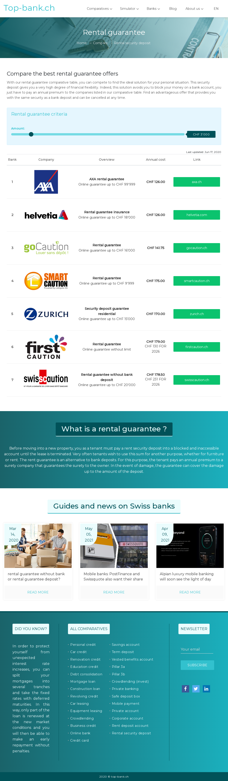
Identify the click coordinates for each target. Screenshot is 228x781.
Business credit (83, 726)
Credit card (79, 740)
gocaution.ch (196, 248)
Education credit (84, 667)
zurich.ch (197, 314)
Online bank (80, 733)
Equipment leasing (86, 711)
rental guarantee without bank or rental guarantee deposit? (36, 576)
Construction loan (85, 689)
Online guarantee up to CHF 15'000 (107, 314)
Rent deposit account (130, 726)
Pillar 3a (118, 667)
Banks (153, 8)
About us (194, 8)
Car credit (78, 652)
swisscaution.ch (197, 380)
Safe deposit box (126, 696)
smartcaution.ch (197, 281)
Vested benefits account (132, 659)
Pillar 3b (118, 674)
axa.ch (197, 182)
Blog (172, 8)
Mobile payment (126, 704)
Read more (38, 592)
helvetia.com (197, 215)
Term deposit (123, 652)
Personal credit (83, 645)
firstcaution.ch (196, 347)
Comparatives (100, 8)
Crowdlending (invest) (130, 681)
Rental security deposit (131, 733)
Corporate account (127, 718)
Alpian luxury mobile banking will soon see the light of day (187, 576)
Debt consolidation (86, 674)
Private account (125, 711)
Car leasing (79, 704)
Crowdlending (82, 718)
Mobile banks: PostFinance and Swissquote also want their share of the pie (113, 577)
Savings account (126, 645)
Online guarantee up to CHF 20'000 (106, 380)
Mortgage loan (82, 681)
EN (216, 8)
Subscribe (197, 665)
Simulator (129, 8)
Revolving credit (84, 696)
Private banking (125, 689)
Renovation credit (85, 659)
